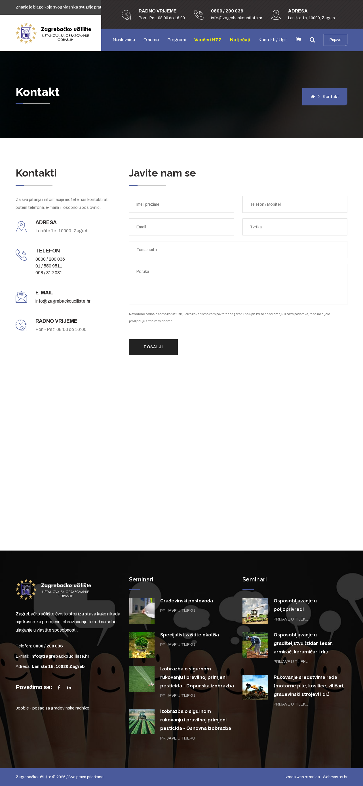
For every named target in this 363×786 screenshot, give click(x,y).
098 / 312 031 (48, 272)
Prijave (335, 40)
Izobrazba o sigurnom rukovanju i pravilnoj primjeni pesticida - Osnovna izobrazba (195, 720)
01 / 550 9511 (48, 266)
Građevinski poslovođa (186, 601)
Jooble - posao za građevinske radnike (52, 708)
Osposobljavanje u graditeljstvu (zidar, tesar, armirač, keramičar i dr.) (303, 643)
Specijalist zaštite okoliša (189, 635)
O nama (151, 39)
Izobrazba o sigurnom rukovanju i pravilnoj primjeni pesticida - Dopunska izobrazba (197, 677)
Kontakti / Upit (272, 39)
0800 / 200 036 (50, 259)
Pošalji (153, 347)
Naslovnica (124, 39)
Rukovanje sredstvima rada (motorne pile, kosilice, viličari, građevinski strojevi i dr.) (309, 686)
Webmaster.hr (335, 777)
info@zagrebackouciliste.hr (62, 301)
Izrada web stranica (302, 777)
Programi (176, 39)
